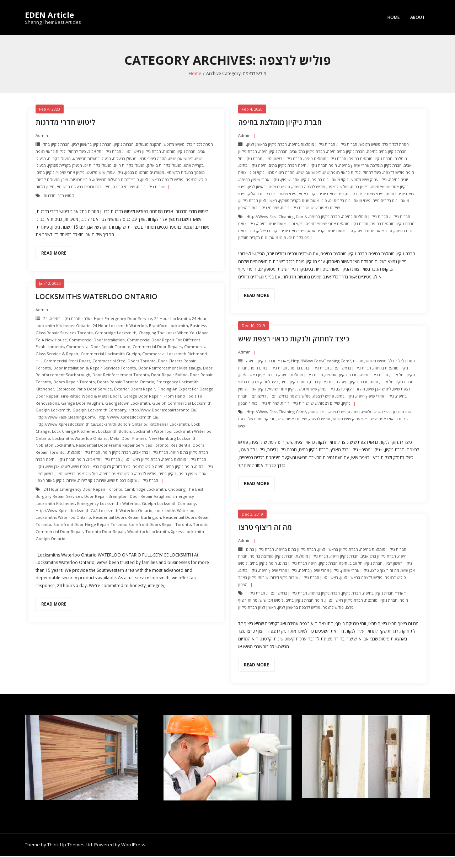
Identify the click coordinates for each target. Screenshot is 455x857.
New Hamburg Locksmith (173, 439)
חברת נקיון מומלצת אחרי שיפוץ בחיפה (370, 166)
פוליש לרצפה (196, 180)
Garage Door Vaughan (82, 403)
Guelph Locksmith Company (100, 410)
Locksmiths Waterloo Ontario (96, 297)
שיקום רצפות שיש (325, 208)
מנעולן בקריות (59, 159)
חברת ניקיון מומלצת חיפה (325, 159)
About (417, 17)
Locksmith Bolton (114, 432)
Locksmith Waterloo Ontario (125, 511)
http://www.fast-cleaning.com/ (276, 217)
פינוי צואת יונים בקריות (365, 194)
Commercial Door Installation (97, 340)
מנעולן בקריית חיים (129, 166)
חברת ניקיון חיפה (273, 152)
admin (42, 136)
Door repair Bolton (169, 375)
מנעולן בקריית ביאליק (164, 166)
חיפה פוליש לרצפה (398, 173)
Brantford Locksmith (168, 326)
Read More (53, 254)
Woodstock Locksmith (148, 532)
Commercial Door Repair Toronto (98, 347)
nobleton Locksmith (55, 445)
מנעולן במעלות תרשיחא (92, 159)
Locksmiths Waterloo (174, 511)
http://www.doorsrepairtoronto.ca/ (163, 410)
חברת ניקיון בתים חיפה (346, 152)
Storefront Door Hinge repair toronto (89, 525)
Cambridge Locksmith (115, 333)
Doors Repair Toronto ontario (125, 382)
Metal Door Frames (128, 439)
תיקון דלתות (45, 187)
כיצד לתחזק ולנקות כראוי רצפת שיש (352, 173)
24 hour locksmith (172, 319)
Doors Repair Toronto (74, 382)
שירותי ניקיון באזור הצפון (258, 208)
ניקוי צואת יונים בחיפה (329, 180)
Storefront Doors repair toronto (159, 525)
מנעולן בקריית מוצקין (65, 166)
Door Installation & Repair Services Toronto (94, 368)
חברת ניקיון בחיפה (324, 217)
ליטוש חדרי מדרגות (65, 123)
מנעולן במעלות (124, 159)
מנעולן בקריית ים (98, 166)
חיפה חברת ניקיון (323, 166)
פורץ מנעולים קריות (52, 180)
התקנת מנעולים (148, 145)
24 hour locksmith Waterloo (120, 326)
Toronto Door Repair (105, 532)
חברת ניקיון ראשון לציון (142, 152)
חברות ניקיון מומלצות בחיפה (312, 145)
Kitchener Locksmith (169, 424)
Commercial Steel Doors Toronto (124, 361)
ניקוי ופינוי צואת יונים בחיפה (280, 224)
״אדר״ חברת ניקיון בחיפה (71, 319)
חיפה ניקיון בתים (253, 166)
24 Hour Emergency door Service (97, 319)
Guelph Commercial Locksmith (182, 403)
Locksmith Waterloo (152, 432)
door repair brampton (106, 497)
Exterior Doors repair (134, 389)
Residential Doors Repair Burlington (127, 518)
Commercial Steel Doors (67, 361)
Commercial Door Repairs (157, 347)
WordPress (133, 845)
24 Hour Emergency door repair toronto (83, 490)
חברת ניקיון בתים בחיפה (387, 152)
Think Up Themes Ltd (69, 845)
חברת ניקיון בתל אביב (307, 152)
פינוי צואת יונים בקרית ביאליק (272, 194)
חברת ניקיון (351, 593)
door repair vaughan (150, 497)
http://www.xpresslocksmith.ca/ (128, 417)
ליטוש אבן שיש (181, 159)
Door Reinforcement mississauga (169, 368)
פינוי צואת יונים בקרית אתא (321, 194)
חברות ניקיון (124, 145)
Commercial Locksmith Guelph (110, 354)
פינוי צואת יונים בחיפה (373, 231)
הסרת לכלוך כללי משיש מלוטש (188, 145)
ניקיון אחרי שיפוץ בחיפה (259, 180)
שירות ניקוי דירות (151, 187)
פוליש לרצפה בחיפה (308, 187)
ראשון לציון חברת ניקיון (258, 201)
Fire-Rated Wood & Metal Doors (91, 396)
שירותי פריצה (124, 187)
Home (393, 17)
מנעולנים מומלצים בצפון (144, 173)
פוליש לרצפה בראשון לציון (162, 180)
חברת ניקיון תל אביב (104, 152)
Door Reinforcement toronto (120, 375)
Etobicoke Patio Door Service (84, 389)
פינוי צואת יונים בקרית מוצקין (303, 201)
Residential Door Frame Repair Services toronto (122, 445)
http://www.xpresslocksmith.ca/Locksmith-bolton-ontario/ (92, 424)
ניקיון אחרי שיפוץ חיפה (389, 187)
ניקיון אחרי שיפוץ (71, 173)
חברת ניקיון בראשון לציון (92, 145)
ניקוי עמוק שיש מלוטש (105, 173)
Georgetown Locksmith (127, 403)
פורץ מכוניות (80, 180)
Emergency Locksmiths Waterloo (108, 504)
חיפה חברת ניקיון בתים (287, 166)
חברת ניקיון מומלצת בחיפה (280, 123)
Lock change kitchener (74, 432)
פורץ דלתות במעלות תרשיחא (116, 180)
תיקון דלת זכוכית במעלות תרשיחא (84, 187)
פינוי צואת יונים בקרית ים (349, 201)
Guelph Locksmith (53, 410)
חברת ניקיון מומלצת (179, 152)
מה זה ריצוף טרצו (153, 159)
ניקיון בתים (45, 173)
